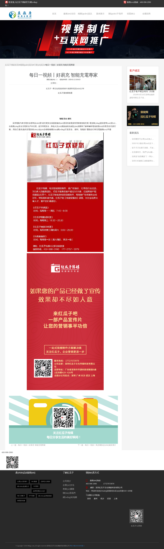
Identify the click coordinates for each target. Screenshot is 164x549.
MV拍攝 (31, 496)
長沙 (102, 499)
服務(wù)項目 (69, 14)
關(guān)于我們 (116, 14)
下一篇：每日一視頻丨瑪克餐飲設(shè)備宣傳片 (97, 445)
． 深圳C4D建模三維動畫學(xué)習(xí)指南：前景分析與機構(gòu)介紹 (142, 161)
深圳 (89, 499)
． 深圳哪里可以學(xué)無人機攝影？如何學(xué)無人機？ (142, 139)
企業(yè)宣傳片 (22, 481)
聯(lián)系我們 (69, 493)
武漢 (109, 499)
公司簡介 (67, 481)
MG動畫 (34, 481)
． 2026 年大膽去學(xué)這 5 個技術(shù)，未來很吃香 (142, 143)
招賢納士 (131, 14)
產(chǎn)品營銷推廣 (45, 496)
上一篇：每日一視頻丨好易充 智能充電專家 (28, 445)
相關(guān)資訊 (85, 14)
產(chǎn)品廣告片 (23, 486)
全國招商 (146, 14)
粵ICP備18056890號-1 (77, 546)
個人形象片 (21, 496)
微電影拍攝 (21, 501)
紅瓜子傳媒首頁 (12, 65)
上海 (115, 499)
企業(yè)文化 (68, 485)
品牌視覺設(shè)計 (39, 491)
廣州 (95, 499)
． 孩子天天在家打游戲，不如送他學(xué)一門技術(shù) (142, 148)
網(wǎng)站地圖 (70, 497)
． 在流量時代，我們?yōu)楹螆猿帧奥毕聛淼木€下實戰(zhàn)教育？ (142, 152)
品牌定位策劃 (45, 481)
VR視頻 (35, 486)
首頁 (54, 14)
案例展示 (100, 14)
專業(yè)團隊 (68, 489)
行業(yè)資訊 (39, 65)
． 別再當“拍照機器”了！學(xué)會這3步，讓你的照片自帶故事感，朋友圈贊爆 (142, 156)
